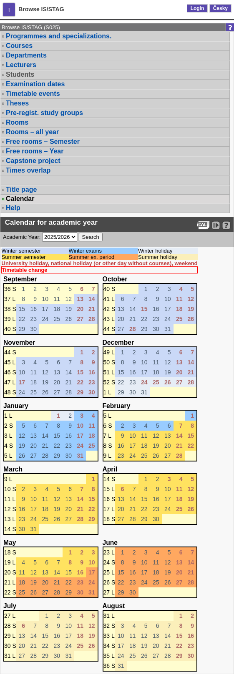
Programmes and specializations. (58, 36)
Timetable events (33, 93)
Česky (220, 8)
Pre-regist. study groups (44, 112)
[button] (9, 10)
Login (197, 8)
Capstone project (33, 160)
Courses (19, 45)
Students (20, 74)
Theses (17, 103)
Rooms (17, 122)
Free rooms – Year (34, 151)
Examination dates (35, 84)
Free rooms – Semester (43, 141)
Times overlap (28, 170)
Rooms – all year (32, 131)
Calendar (20, 199)
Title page (21, 189)
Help (13, 207)
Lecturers (21, 64)
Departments (26, 55)
